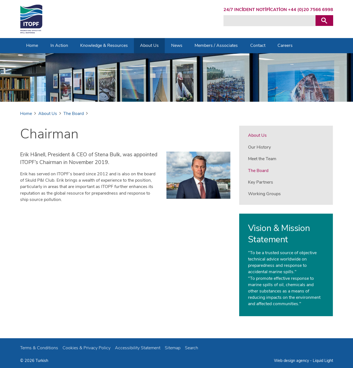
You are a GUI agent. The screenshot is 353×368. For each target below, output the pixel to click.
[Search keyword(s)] (269, 20)
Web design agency (292, 360)
